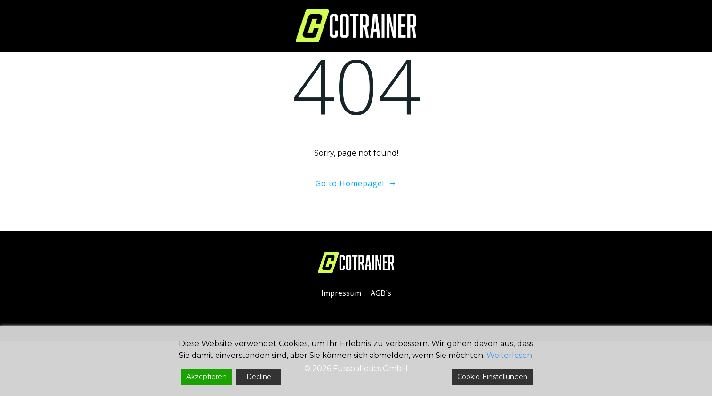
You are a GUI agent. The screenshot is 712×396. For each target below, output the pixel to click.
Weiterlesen (509, 355)
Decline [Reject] (258, 376)
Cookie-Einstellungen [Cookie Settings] (492, 376)
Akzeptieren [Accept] (206, 376)
